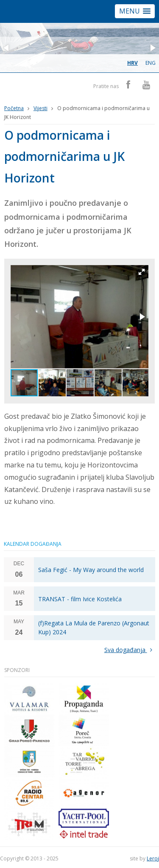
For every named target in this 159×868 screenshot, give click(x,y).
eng (150, 62)
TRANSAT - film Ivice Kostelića (80, 599)
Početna (14, 108)
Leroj (153, 858)
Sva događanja (130, 650)
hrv (132, 62)
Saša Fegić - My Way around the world (91, 570)
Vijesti (40, 108)
